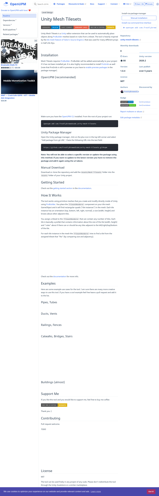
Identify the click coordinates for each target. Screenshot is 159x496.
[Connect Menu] (115, 4)
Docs (92, 4)
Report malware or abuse (132, 111)
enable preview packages (96, 67)
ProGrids (105, 64)
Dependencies (9, 20)
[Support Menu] (102, 4)
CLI (127, 4)
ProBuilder (57, 36)
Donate (149, 4)
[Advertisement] (79, 97)
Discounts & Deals (77, 4)
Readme (6, 15)
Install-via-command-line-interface (136, 23)
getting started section (62, 188)
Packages (61, 4)
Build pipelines (10, 29)
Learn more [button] (96, 491)
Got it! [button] (151, 492)
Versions (7, 25)
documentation (84, 188)
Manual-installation (139, 18)
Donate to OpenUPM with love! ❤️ (16, 10)
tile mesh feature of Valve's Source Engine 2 (65, 39)
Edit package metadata (131, 117)
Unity (63, 33)
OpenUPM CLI (68, 116)
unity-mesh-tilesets (130, 39)
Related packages (11, 34)
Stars (139, 4)
